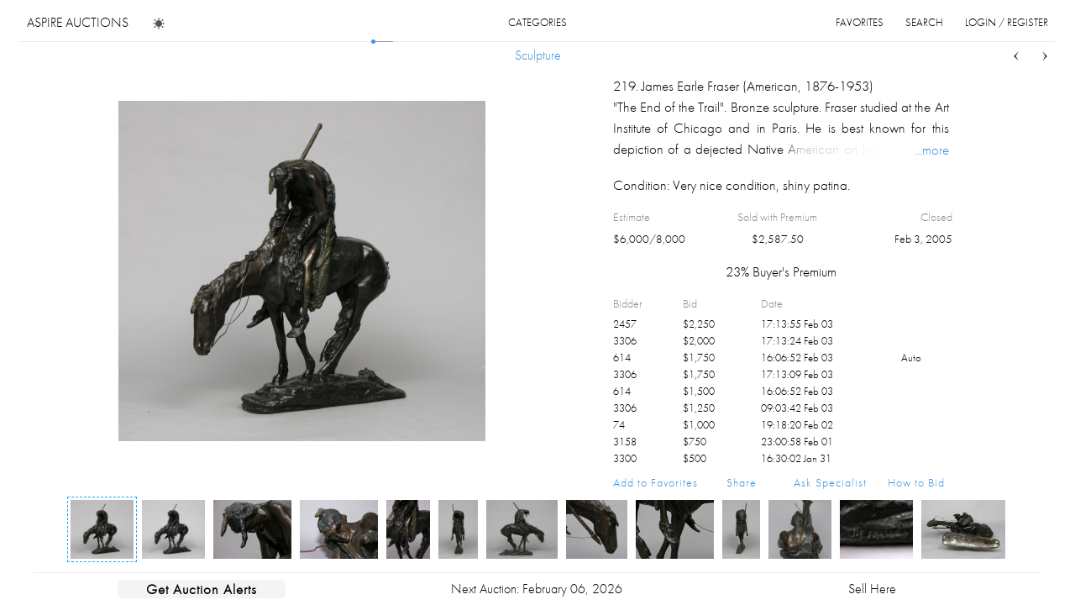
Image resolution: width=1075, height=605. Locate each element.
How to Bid (916, 482)
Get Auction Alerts (201, 589)
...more (932, 149)
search (924, 22)
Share (741, 482)
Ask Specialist (830, 482)
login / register (1006, 22)
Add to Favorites (655, 482)
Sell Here (872, 588)
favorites (860, 22)
